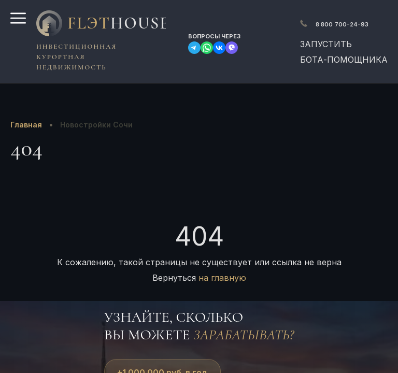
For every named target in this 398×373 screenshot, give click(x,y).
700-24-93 (342, 24)
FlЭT (114, 23)
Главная (26, 124)
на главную (222, 277)
